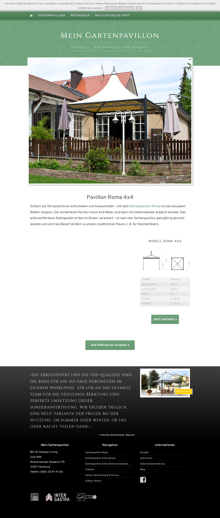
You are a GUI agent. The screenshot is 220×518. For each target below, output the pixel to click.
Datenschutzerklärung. (119, 7)
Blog (142, 469)
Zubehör (90, 469)
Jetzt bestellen (164, 319)
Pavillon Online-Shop (112, 15)
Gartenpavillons (51, 15)
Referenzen (80, 15)
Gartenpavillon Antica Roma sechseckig (106, 463)
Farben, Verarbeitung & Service (102, 475)
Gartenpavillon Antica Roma (100, 458)
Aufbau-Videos (93, 480)
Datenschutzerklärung (152, 463)
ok (139, 7)
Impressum (146, 458)
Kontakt (144, 452)
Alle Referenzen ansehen (109, 345)
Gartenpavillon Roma (145, 206)
